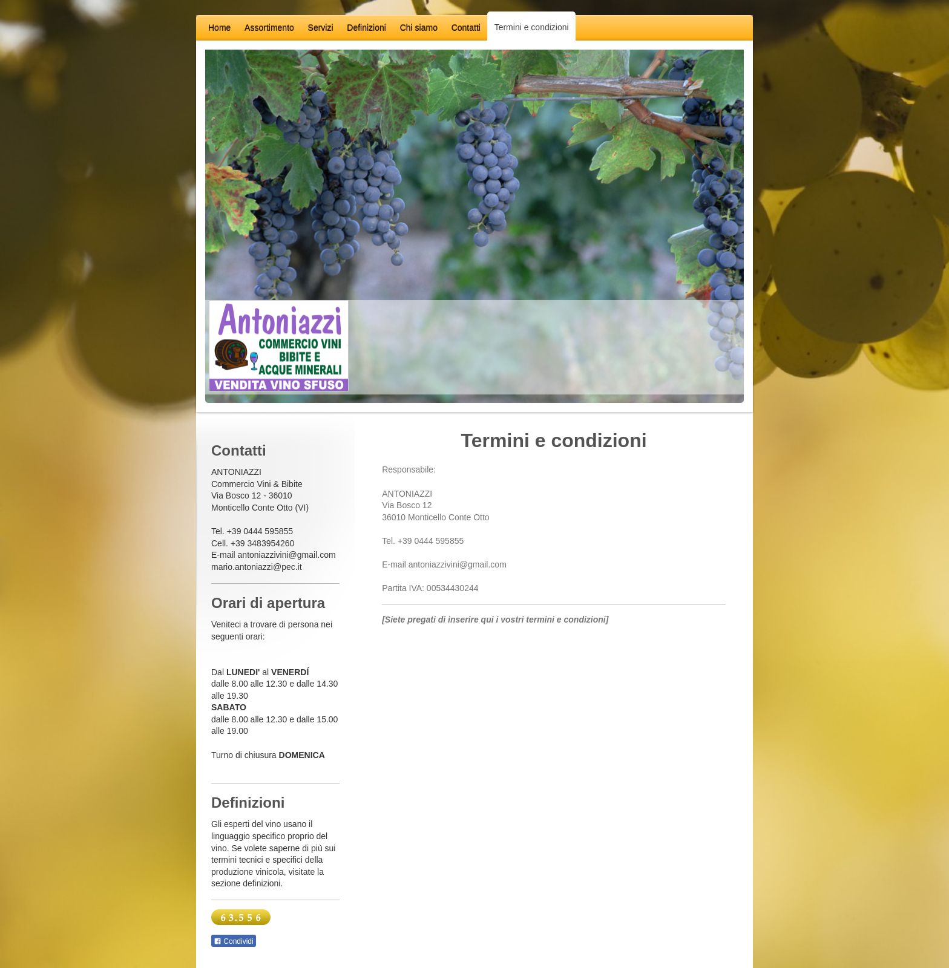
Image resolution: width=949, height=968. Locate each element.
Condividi (234, 941)
